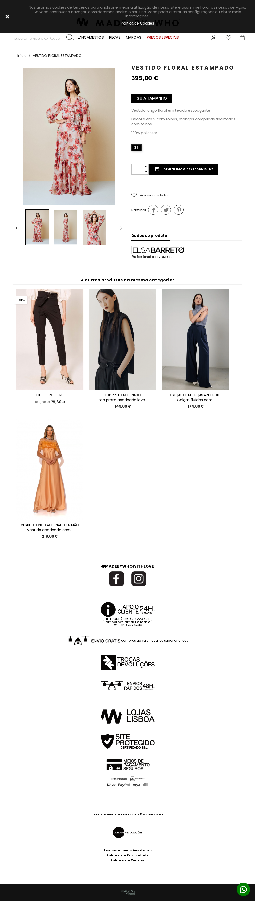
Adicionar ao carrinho (183, 169)
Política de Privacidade (127, 855)
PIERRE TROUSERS (49, 395)
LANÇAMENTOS (91, 37)
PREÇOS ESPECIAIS (163, 37)
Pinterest (178, 209)
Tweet (166, 209)
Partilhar (153, 209)
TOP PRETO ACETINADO (123, 395)
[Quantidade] (137, 169)
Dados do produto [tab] (149, 235)
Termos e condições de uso (127, 850)
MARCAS (133, 37)
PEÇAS (115, 37)
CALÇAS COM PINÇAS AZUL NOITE (195, 395)
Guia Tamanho (151, 98)
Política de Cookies (127, 860)
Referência (142, 256)
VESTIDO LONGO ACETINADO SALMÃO (50, 525)
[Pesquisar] (39, 37)
